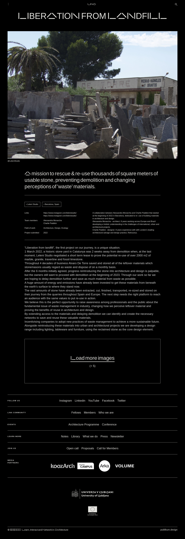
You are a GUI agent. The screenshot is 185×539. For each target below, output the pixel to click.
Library (75, 436)
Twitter (121, 400)
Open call (73, 448)
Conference (109, 424)
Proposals (87, 448)
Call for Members (107, 448)
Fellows (76, 412)
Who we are (106, 412)
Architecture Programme (83, 424)
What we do (90, 436)
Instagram (65, 400)
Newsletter (117, 436)
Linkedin (80, 400)
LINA (92, 4)
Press (104, 436)
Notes (64, 436)
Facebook (108, 400)
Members (90, 412)
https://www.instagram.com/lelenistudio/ (59, 213)
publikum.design (168, 529)
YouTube (93, 400)
